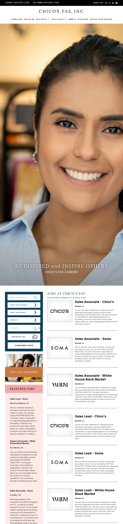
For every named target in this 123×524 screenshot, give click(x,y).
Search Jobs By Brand (17, 312)
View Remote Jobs (18, 337)
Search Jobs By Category (19, 305)
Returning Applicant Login (46, 3)
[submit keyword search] (35, 297)
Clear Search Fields (24, 345)
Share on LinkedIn (113, 3)
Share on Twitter (109, 3)
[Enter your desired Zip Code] (21, 328)
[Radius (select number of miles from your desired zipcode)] (38, 328)
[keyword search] (24, 297)
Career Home (16, 19)
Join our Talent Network (101, 19)
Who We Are (29, 19)
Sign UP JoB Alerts (24, 372)
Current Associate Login (17, 2)
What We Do (41, 19)
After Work (83, 19)
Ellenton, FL (14, 320)
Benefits (72, 19)
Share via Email (116, 3)
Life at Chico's (58, 19)
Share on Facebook (106, 3)
